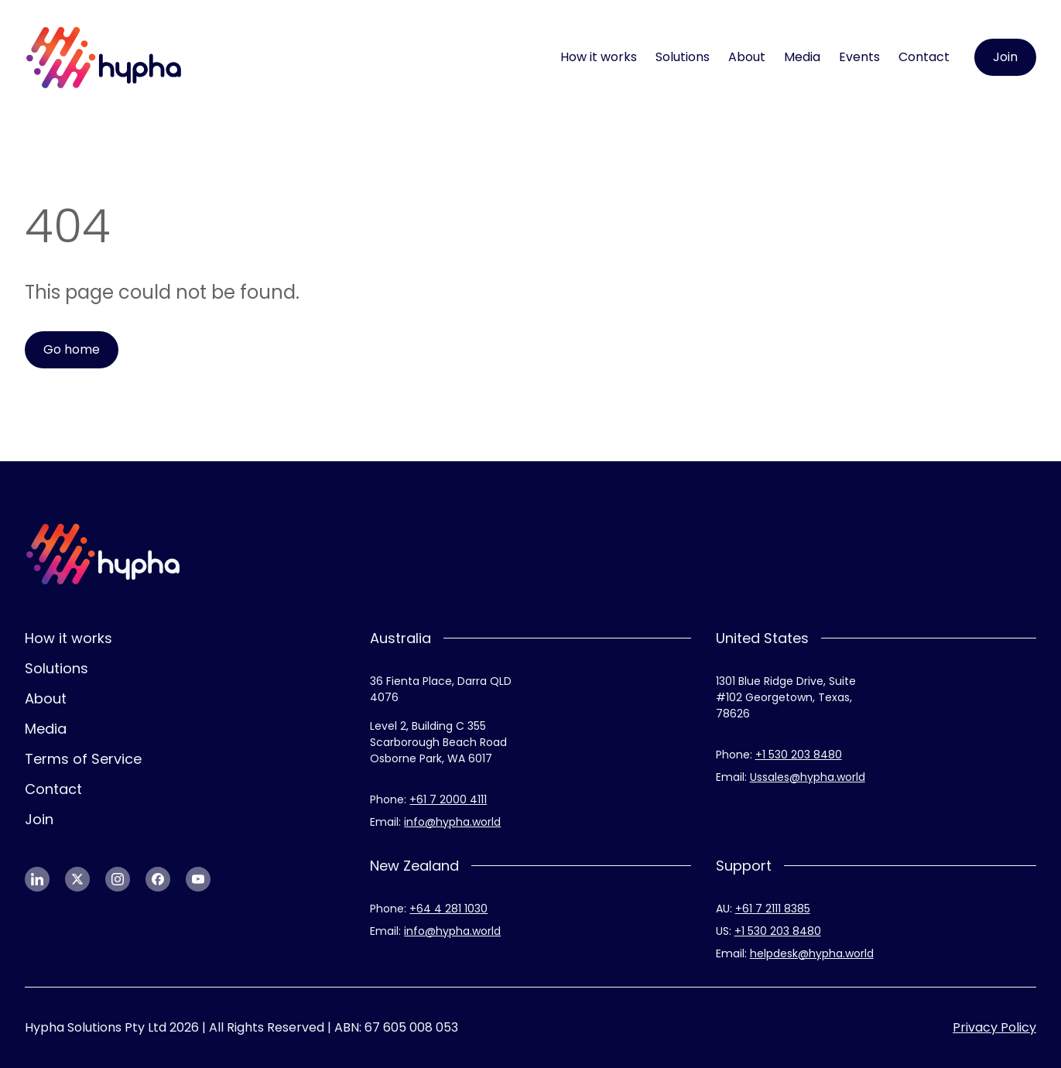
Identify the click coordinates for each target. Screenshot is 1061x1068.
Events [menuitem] (859, 57)
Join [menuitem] (39, 819)
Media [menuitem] (802, 57)
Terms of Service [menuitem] (83, 758)
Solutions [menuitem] (682, 57)
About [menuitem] (746, 57)
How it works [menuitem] (598, 57)
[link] (104, 57)
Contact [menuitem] (924, 57)
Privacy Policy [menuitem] (994, 1027)
